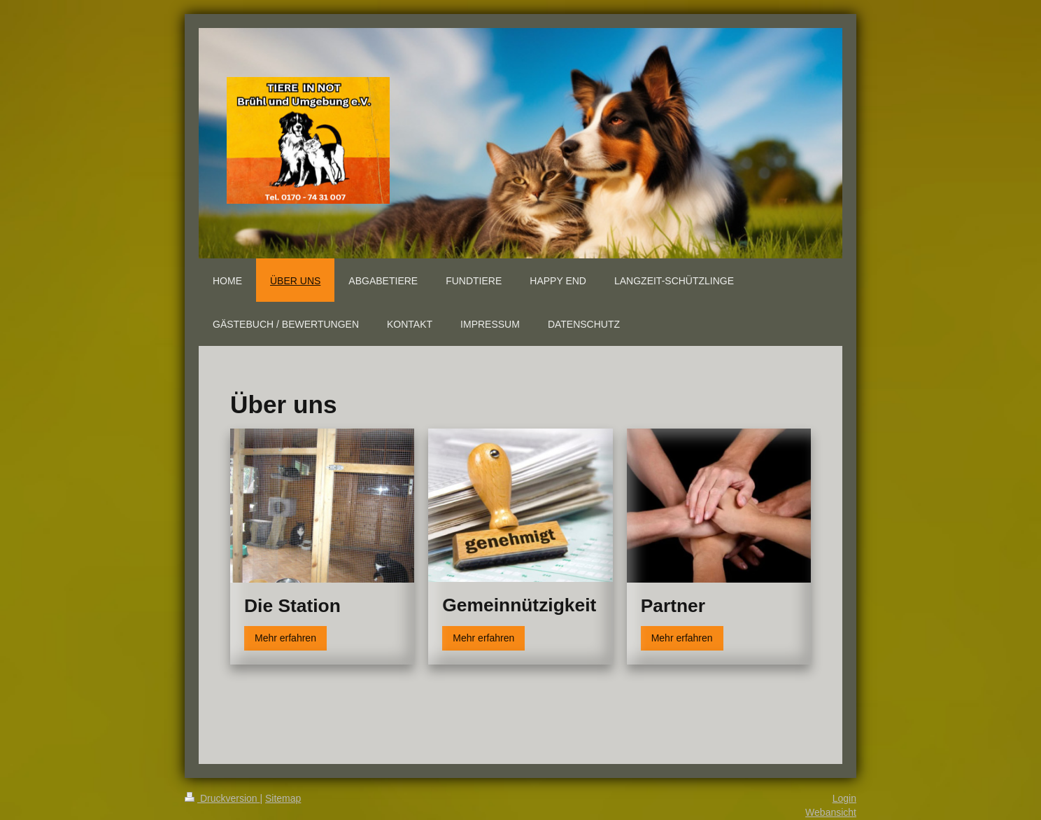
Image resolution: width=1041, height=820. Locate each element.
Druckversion (222, 798)
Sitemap (283, 798)
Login (844, 798)
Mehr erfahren (285, 638)
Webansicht (830, 812)
